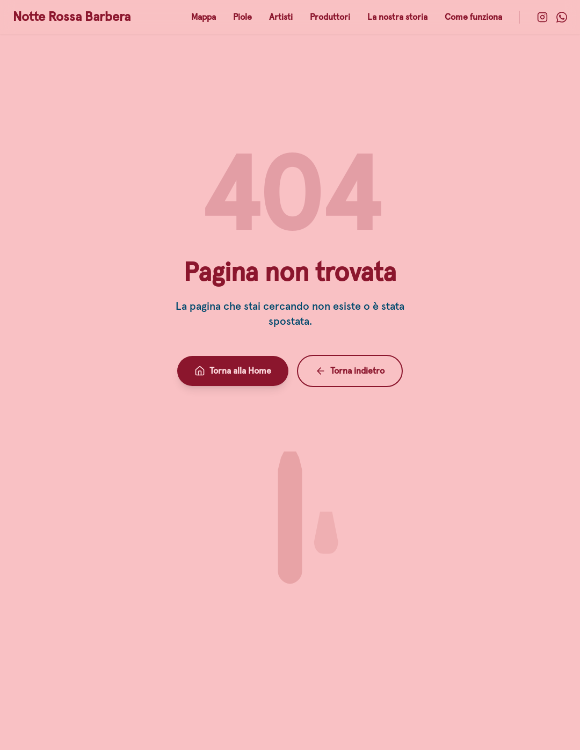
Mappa (203, 17)
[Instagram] (542, 17)
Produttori (330, 17)
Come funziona (473, 17)
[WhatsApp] (561, 17)
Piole (242, 17)
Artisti (281, 17)
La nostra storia (397, 17)
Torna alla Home (232, 371)
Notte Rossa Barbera (71, 17)
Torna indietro (350, 371)
